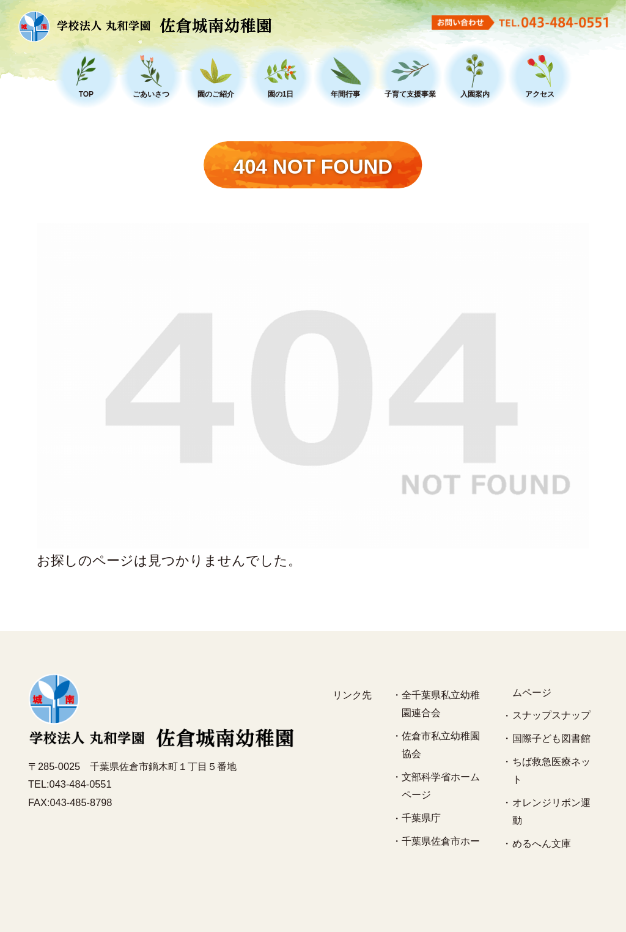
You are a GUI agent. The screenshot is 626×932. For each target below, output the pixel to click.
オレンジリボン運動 (551, 811)
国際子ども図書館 (551, 738)
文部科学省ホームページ (441, 786)
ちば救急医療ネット (551, 770)
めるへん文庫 (541, 843)
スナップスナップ (551, 714)
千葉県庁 (421, 817)
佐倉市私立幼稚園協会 (441, 745)
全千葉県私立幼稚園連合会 (441, 704)
